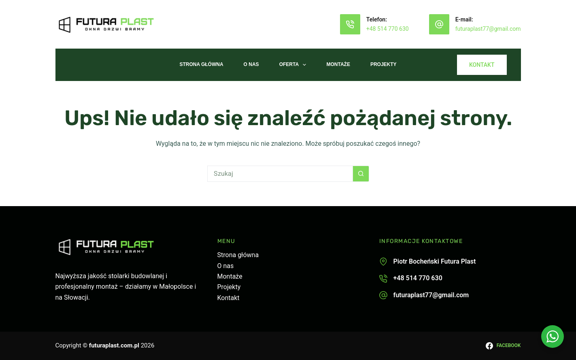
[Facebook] (503, 346)
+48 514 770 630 (387, 29)
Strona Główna (201, 64)
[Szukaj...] (280, 174)
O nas (251, 64)
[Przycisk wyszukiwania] (361, 174)
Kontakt (228, 298)
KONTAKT (482, 65)
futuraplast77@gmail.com (488, 29)
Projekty (383, 64)
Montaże (338, 64)
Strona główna (238, 255)
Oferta (294, 65)
